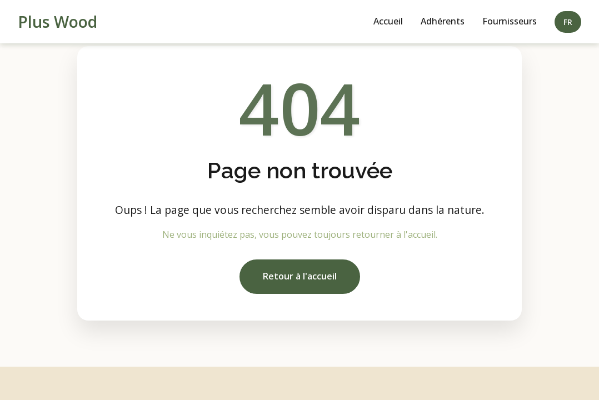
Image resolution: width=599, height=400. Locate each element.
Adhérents (443, 21)
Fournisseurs (509, 21)
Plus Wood (57, 21)
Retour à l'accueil (300, 276)
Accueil (388, 21)
